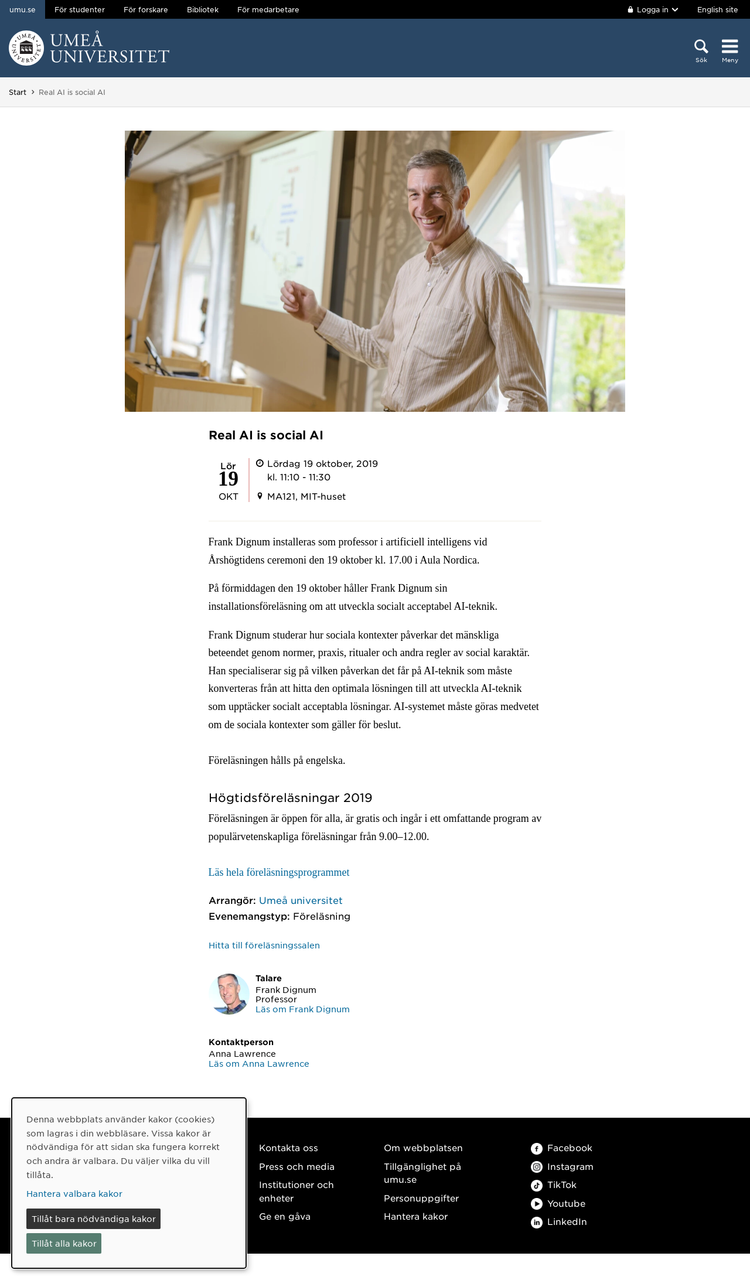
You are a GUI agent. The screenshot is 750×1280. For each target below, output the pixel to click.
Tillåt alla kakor (64, 1243)
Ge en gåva (285, 1215)
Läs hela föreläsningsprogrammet (279, 872)
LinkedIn (559, 1221)
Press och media (297, 1166)
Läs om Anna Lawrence (259, 1063)
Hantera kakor (416, 1215)
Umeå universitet (301, 900)
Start (17, 92)
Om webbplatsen (423, 1147)
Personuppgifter (421, 1197)
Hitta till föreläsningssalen (264, 945)
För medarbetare (268, 9)
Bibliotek (203, 9)
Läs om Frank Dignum (302, 1008)
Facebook (561, 1147)
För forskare (146, 9)
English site (717, 9)
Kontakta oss (288, 1147)
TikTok (554, 1184)
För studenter (79, 9)
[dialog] (129, 1183)
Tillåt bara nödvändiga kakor (94, 1218)
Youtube (558, 1203)
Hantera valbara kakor (74, 1193)
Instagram (562, 1166)
